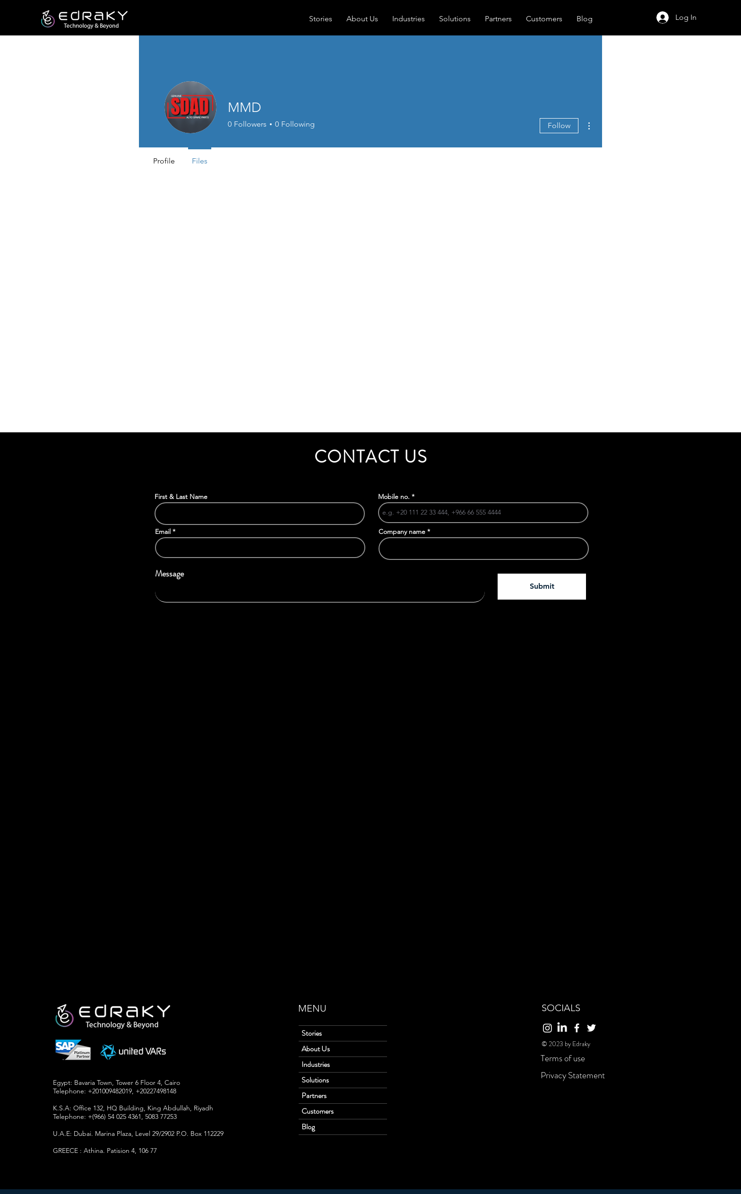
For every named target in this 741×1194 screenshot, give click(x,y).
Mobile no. (394, 496)
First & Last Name (181, 496)
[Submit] (542, 587)
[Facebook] (577, 1028)
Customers (318, 1111)
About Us (316, 1048)
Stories (312, 1033)
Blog (308, 1126)
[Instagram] (547, 1028)
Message (169, 573)
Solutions (315, 1079)
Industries (316, 1064)
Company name (402, 531)
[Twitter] (591, 1028)
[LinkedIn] (562, 1028)
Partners (314, 1095)
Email (163, 531)
